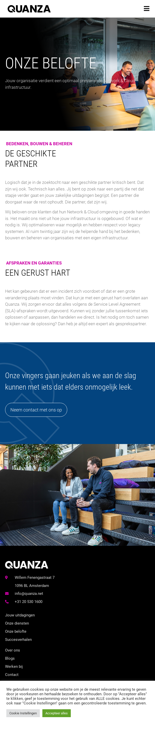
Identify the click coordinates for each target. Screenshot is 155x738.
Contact (12, 674)
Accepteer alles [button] (56, 713)
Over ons (12, 650)
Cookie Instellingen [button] (23, 713)
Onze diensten (17, 623)
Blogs (10, 658)
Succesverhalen (18, 639)
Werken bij (14, 666)
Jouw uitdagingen (20, 615)
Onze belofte (15, 631)
